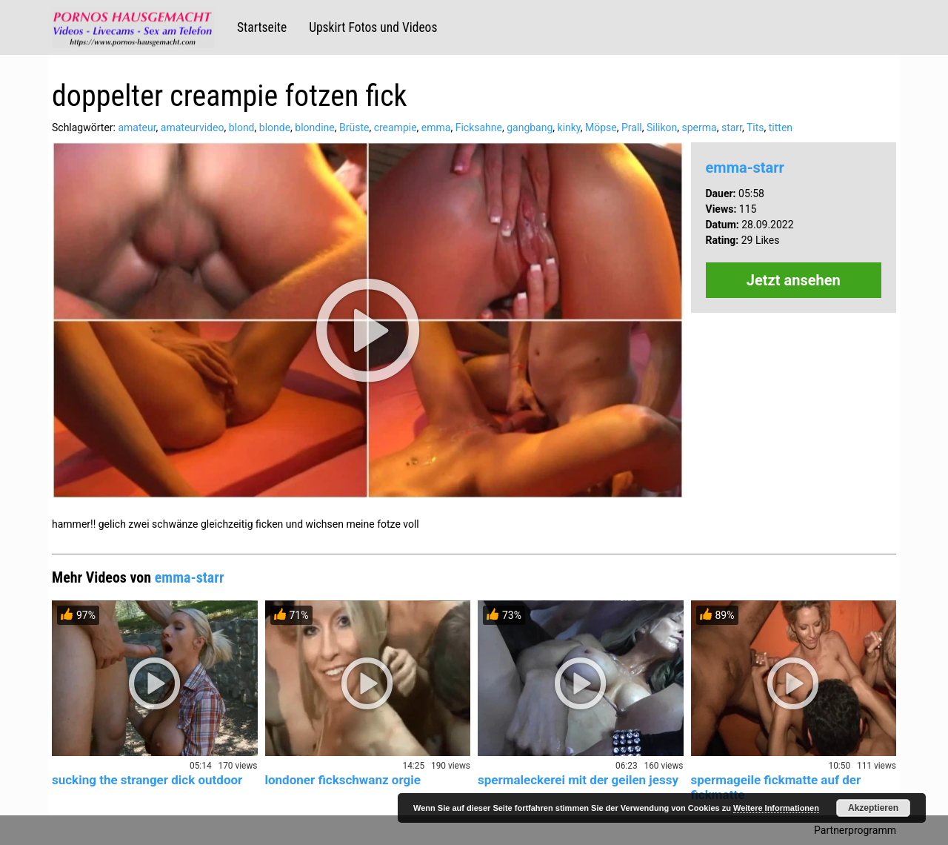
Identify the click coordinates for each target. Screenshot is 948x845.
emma (436, 127)
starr (731, 127)
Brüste (354, 127)
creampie (395, 127)
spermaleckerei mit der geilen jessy (578, 779)
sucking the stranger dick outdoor (147, 779)
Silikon (662, 127)
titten (780, 127)
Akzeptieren (873, 808)
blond (242, 127)
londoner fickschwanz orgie (343, 779)
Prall (631, 127)
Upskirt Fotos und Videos (373, 27)
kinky (569, 127)
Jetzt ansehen (794, 280)
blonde (274, 127)
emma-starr (745, 167)
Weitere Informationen (776, 807)
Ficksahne (478, 127)
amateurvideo (192, 127)
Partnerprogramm (855, 830)
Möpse (601, 127)
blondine (314, 127)
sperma (699, 127)
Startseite (262, 27)
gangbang (530, 127)
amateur (137, 127)
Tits (755, 127)
